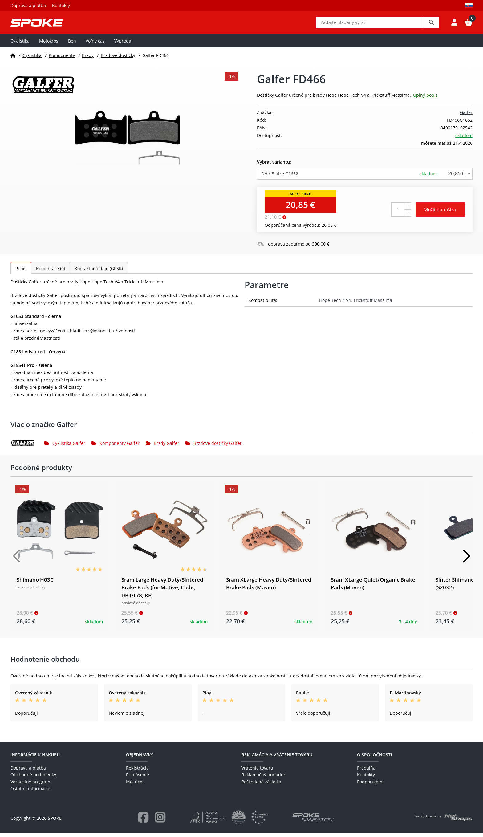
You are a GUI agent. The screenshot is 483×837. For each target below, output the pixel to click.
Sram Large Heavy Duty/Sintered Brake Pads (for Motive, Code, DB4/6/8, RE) (162, 592)
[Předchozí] (16, 560)
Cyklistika (20, 45)
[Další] (466, 560)
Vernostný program (30, 786)
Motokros (48, 45)
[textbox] (365, 178)
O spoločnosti (374, 759)
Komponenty (62, 60)
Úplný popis (425, 100)
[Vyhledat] (431, 24)
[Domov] (12, 60)
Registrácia (137, 772)
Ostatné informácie (30, 793)
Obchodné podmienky (33, 779)
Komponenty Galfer (115, 447)
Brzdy (88, 60)
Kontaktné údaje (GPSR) (99, 273)
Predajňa (366, 772)
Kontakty (61, 5)
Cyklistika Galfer (64, 447)
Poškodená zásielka (261, 786)
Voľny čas (95, 45)
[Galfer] (27, 447)
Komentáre (50, 273)
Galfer (466, 117)
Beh (72, 45)
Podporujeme (371, 786)
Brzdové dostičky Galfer (213, 447)
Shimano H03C (35, 584)
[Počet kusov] (397, 214)
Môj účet (135, 786)
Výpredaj (123, 45)
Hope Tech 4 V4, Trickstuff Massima (355, 305)
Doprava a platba (28, 5)
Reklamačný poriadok (264, 779)
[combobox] (365, 178)
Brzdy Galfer (162, 447)
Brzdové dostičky (118, 60)
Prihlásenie (137, 779)
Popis (20, 273)
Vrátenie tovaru (257, 772)
